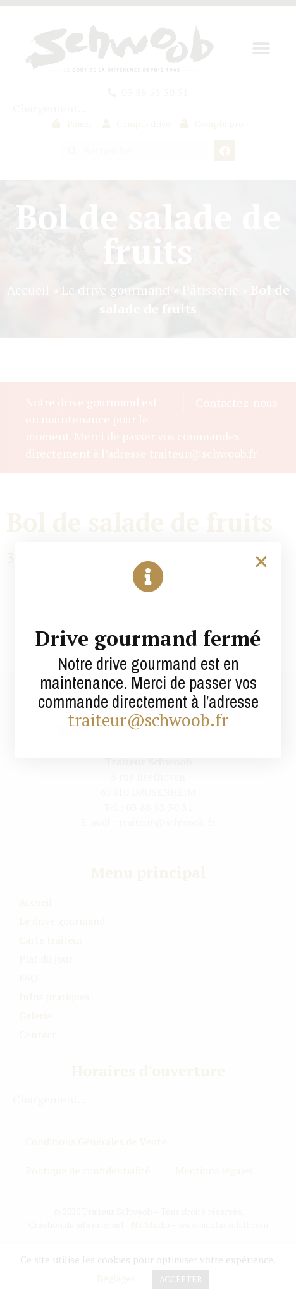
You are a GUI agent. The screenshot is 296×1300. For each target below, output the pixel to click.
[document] (148, 650)
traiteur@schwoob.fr (148, 719)
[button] (261, 561)
